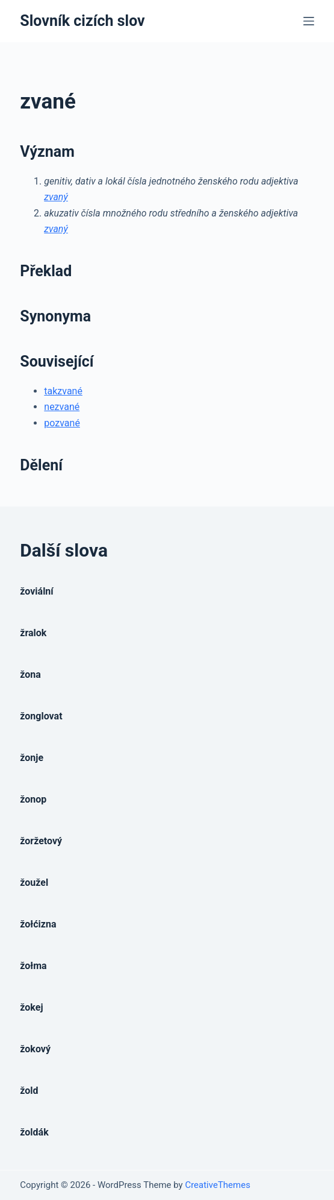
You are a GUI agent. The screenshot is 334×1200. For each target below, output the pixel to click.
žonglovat (41, 716)
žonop (33, 799)
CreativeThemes (217, 1184)
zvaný (55, 197)
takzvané (63, 391)
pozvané (62, 423)
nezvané (61, 406)
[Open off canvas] (308, 21)
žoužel (34, 882)
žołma (33, 965)
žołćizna (38, 924)
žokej (31, 1007)
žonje (31, 757)
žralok (33, 633)
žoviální (36, 591)
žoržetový (41, 841)
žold (29, 1090)
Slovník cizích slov (82, 21)
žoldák (34, 1132)
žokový (35, 1049)
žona (30, 674)
